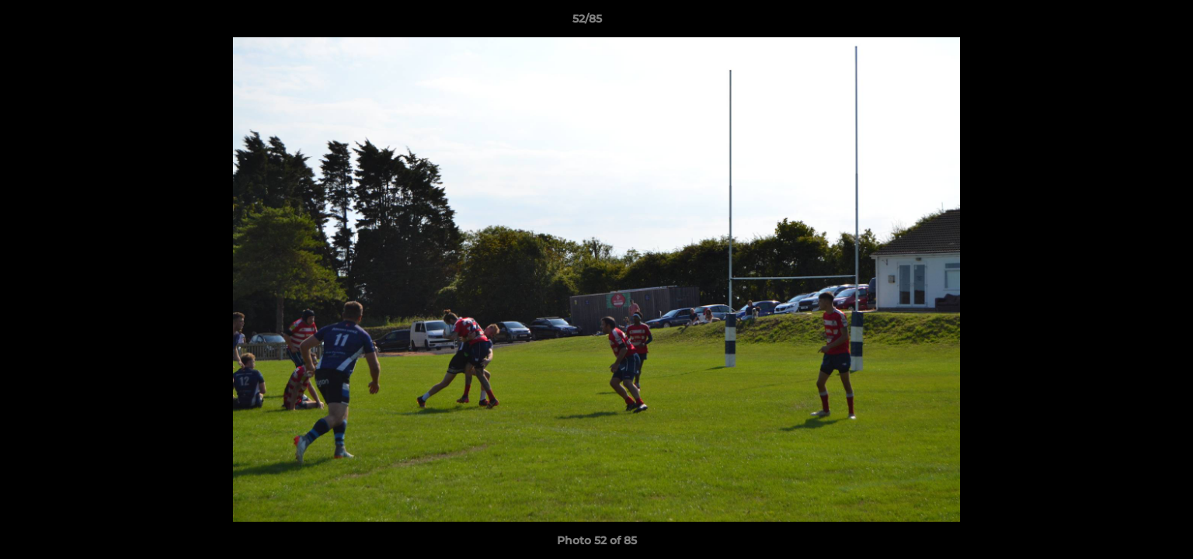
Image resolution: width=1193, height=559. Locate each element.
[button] (1127, 23)
